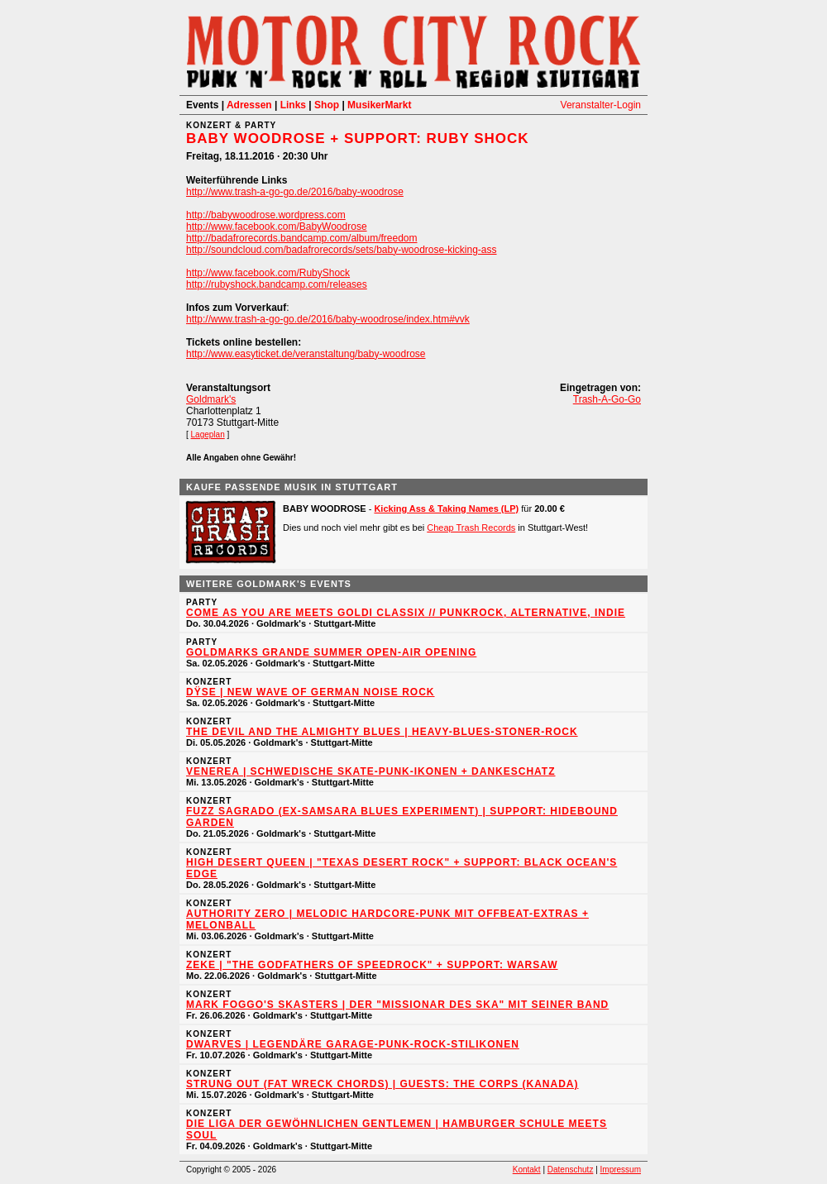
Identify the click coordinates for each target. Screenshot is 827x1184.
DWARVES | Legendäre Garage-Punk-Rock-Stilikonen (352, 1044)
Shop (326, 105)
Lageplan (208, 434)
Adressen (249, 105)
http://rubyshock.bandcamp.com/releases (276, 284)
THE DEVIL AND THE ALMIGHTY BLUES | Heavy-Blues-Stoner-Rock (382, 732)
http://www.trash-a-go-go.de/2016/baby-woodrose (295, 192)
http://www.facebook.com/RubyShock (268, 273)
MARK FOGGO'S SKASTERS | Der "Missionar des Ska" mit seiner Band (397, 1004)
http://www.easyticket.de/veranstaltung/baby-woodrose (306, 354)
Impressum (620, 1169)
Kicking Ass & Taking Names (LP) (446, 508)
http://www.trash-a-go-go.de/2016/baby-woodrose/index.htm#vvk (328, 319)
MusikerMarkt (379, 105)
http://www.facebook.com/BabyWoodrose (276, 226)
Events (202, 105)
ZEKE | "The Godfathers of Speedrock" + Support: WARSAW (372, 965)
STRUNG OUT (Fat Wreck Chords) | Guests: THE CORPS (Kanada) (382, 1084)
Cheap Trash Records (471, 527)
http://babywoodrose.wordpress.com (266, 215)
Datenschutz (570, 1169)
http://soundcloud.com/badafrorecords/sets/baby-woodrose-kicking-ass (341, 249)
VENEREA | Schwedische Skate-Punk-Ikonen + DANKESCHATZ (371, 771)
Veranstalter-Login (601, 105)
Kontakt (527, 1169)
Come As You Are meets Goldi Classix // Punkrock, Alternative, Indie (405, 612)
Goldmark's (211, 399)
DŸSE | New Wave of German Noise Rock (310, 692)
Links (293, 105)
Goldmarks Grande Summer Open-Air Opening (331, 652)
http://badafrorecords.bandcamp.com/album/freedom (301, 238)
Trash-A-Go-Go (607, 399)
